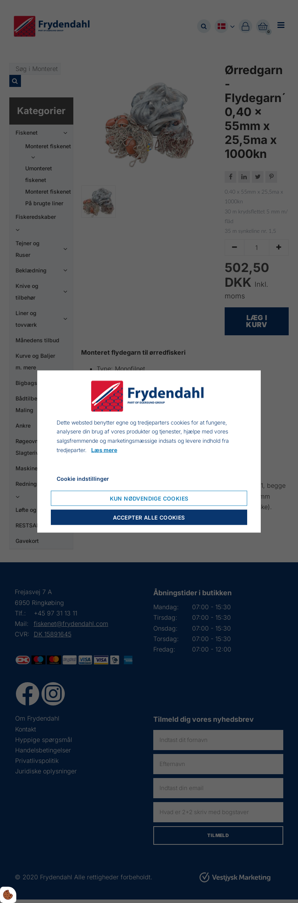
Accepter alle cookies (149, 517)
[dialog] (149, 451)
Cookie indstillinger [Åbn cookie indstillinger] (83, 478)
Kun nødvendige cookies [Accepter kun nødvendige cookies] (149, 498)
